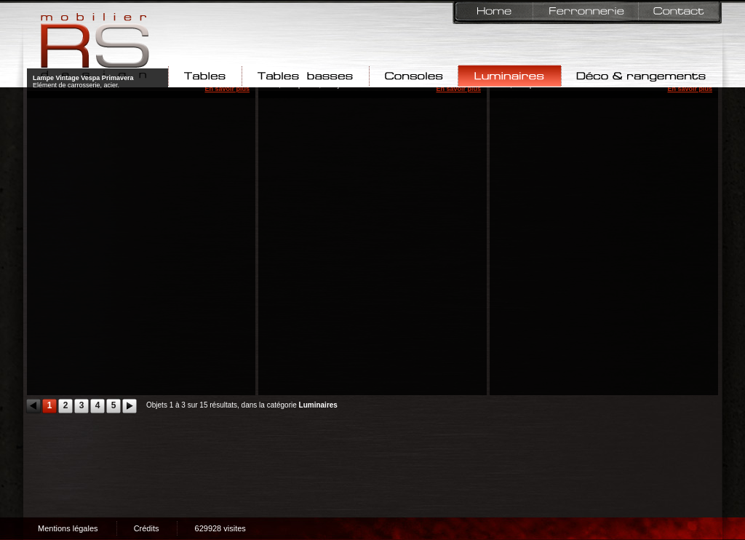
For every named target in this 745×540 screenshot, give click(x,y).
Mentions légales (68, 528)
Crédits (146, 528)
